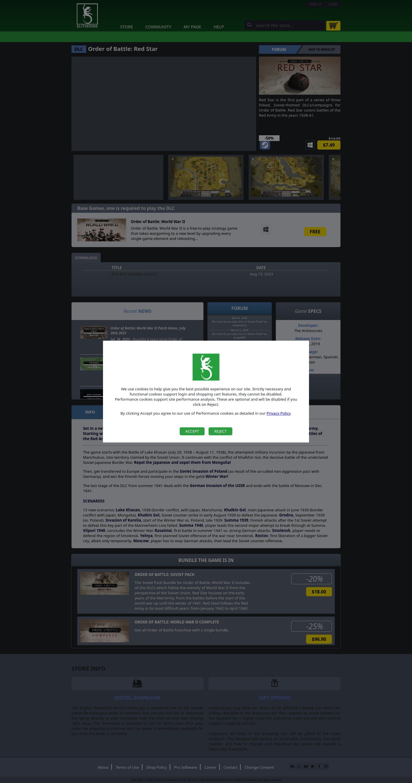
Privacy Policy (279, 413)
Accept (192, 431)
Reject (220, 431)
